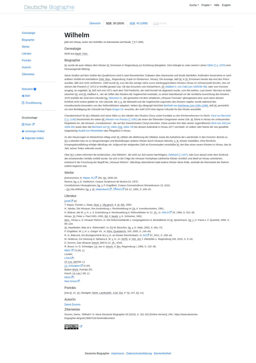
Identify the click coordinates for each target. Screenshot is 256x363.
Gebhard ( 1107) (177, 154)
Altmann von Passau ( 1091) (121, 119)
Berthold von (186, 105)
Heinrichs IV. (115, 98)
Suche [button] (193, 5)
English (226, 5)
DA (144, 235)
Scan (27, 124)
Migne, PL (88, 178)
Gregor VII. (118, 109)
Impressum (117, 353)
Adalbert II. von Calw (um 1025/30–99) (186, 86)
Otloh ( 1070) (216, 65)
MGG (67, 277)
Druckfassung (32, 102)
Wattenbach (102, 189)
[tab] (115, 23)
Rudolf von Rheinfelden (91, 130)
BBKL (67, 250)
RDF (26, 96)
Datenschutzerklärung (139, 353)
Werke (25, 46)
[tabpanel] (128, 181)
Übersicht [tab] (95, 23)
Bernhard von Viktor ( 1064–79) (113, 127)
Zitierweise (28, 74)
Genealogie (28, 33)
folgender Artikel (33, 138)
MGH (118, 189)
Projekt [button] (205, 5)
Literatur (27, 53)
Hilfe (216, 5)
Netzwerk (29, 89)
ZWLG (165, 212)
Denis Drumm (72, 304)
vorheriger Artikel (33, 131)
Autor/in (26, 67)
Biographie (28, 39)
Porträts (26, 60)
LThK (67, 258)
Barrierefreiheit (162, 353)
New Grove (70, 281)
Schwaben (72, 266)
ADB (67, 201)
